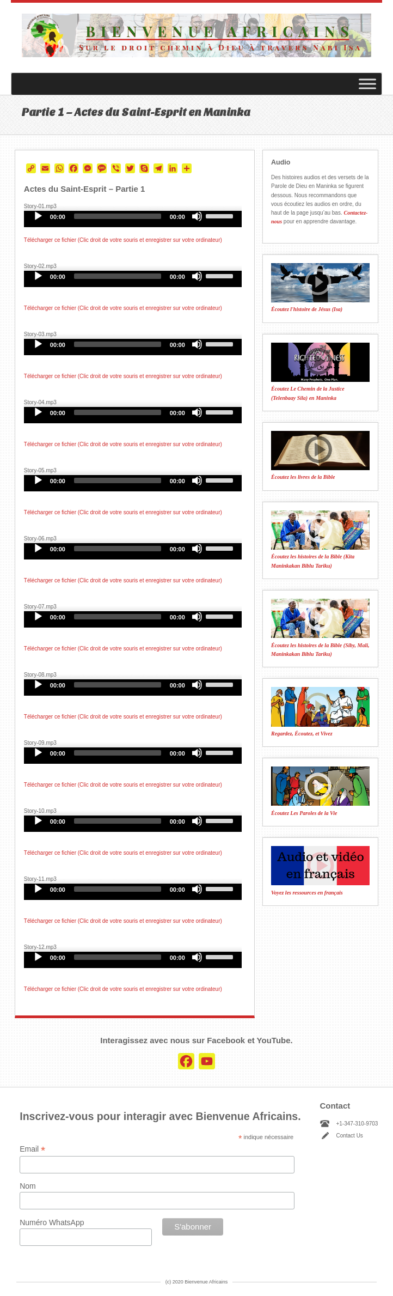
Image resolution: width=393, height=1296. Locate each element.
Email (32, 1149)
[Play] (38, 216)
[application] (133, 219)
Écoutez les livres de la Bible (303, 477)
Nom (28, 1186)
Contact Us (349, 1136)
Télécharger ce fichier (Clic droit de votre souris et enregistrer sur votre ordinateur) (123, 240)
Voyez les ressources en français (307, 893)
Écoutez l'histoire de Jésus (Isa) (306, 309)
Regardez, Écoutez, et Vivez (302, 734)
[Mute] (197, 216)
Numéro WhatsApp (52, 1222)
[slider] (117, 216)
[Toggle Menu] (367, 84)
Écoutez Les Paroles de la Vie (304, 813)
